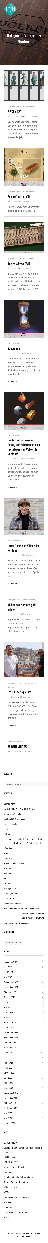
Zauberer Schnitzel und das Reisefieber (21, 909)
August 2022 (9, 997)
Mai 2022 (8, 1007)
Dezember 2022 (11, 982)
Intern (6, 853)
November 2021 (11, 1037)
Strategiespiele (13, 106)
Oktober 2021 (10, 1042)
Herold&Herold (27, 1234)
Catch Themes (26, 1237)
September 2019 (11, 1108)
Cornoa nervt (9, 804)
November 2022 (11, 987)
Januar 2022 (9, 1027)
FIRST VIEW (14, 111)
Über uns (8, 1207)
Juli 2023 (8, 967)
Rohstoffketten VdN (19, 196)
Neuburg (7, 873)
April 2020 (8, 1083)
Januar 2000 (9, 1123)
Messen (7, 868)
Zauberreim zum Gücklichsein (17, 923)
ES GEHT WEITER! (17, 746)
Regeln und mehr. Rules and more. (19, 1177)
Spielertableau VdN (19, 263)
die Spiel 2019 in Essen (14, 814)
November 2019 (11, 1098)
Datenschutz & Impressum (16, 1212)
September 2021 (11, 1047)
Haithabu (8, 834)
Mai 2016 (8, 1118)
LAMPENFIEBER (11, 858)
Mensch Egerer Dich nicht (15, 863)
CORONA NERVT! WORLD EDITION (19, 809)
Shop (6, 1217)
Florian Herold (31, 116)
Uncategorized (10, 893)
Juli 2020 (8, 1078)
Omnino (7, 883)
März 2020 (8, 1088)
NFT (6, 878)
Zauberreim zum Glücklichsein (17, 1197)
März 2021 (8, 1068)
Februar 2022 (10, 1022)
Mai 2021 (8, 1058)
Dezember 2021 (11, 1032)
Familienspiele (10, 824)
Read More (13, 381)
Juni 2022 (8, 1002)
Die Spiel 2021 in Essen (14, 819)
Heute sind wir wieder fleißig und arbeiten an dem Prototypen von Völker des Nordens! (24, 447)
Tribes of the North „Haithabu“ (17, 1182)
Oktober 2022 (10, 992)
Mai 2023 (8, 977)
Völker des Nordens (27, 106)
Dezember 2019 (11, 1093)
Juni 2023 (8, 972)
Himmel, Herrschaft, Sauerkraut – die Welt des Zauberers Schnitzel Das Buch (25, 841)
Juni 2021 (8, 1053)
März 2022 (8, 1017)
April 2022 (8, 1012)
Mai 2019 (8, 1113)
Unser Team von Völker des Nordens (23, 547)
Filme (6, 829)
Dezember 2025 (11, 962)
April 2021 (8, 1063)
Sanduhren (14, 348)
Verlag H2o (24, 683)
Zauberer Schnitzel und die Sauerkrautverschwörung (32, 916)
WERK (6, 1192)
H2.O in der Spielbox (19, 692)
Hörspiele (8, 848)
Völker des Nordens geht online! (22, 606)
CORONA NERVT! (11, 1143)
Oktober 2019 (10, 1103)
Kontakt (7, 1202)
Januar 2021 (9, 1073)
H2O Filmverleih (11, 1157)
